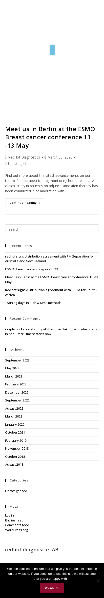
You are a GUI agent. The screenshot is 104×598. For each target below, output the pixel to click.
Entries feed (14, 520)
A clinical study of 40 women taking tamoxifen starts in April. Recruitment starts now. (51, 331)
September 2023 (17, 360)
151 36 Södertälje (19, 560)
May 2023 (12, 368)
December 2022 (16, 392)
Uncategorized (19, 163)
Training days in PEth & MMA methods (33, 302)
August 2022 (14, 408)
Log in (9, 515)
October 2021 (15, 432)
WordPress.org (16, 530)
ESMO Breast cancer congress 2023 (31, 269)
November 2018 (17, 448)
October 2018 (15, 456)
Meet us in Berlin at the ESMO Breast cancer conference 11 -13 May (50, 137)
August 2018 (14, 464)
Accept (52, 588)
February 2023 (15, 384)
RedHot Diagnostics (24, 157)
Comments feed (17, 525)
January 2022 (14, 424)
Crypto (10, 329)
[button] (52, 47)
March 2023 (13, 376)
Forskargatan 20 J (19, 554)
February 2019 (15, 440)
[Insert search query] (52, 229)
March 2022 (13, 416)
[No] (97, 580)
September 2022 (17, 400)
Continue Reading (26, 201)
